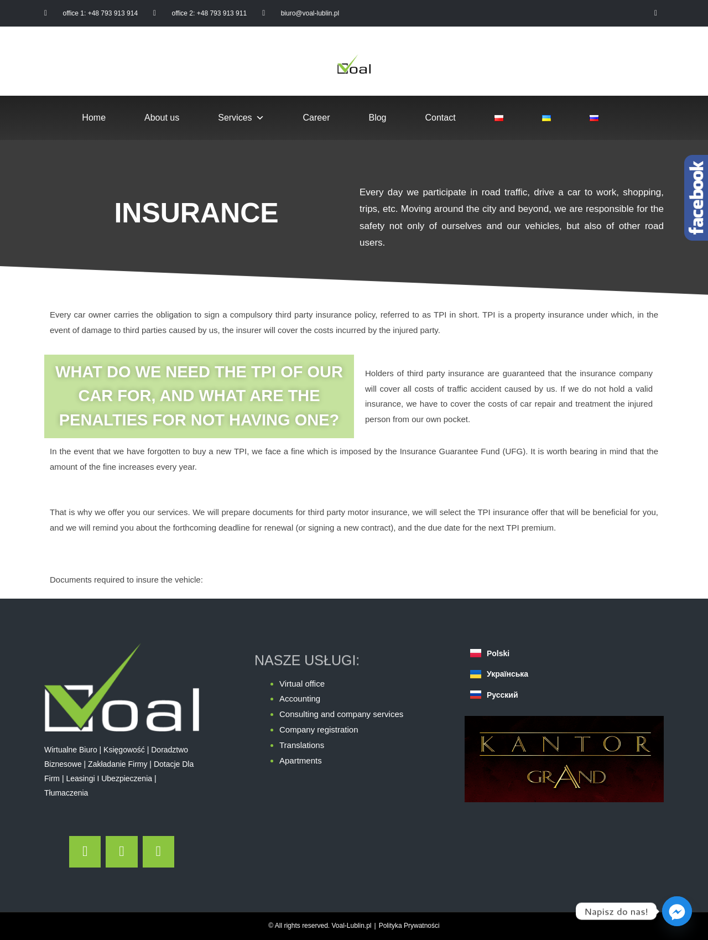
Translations (301, 745)
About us (161, 117)
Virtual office (302, 683)
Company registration (318, 729)
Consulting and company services (341, 714)
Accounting (299, 698)
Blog (377, 117)
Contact (440, 117)
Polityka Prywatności (409, 925)
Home (94, 117)
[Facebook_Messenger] (677, 911)
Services (241, 118)
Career (316, 117)
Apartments (300, 760)
